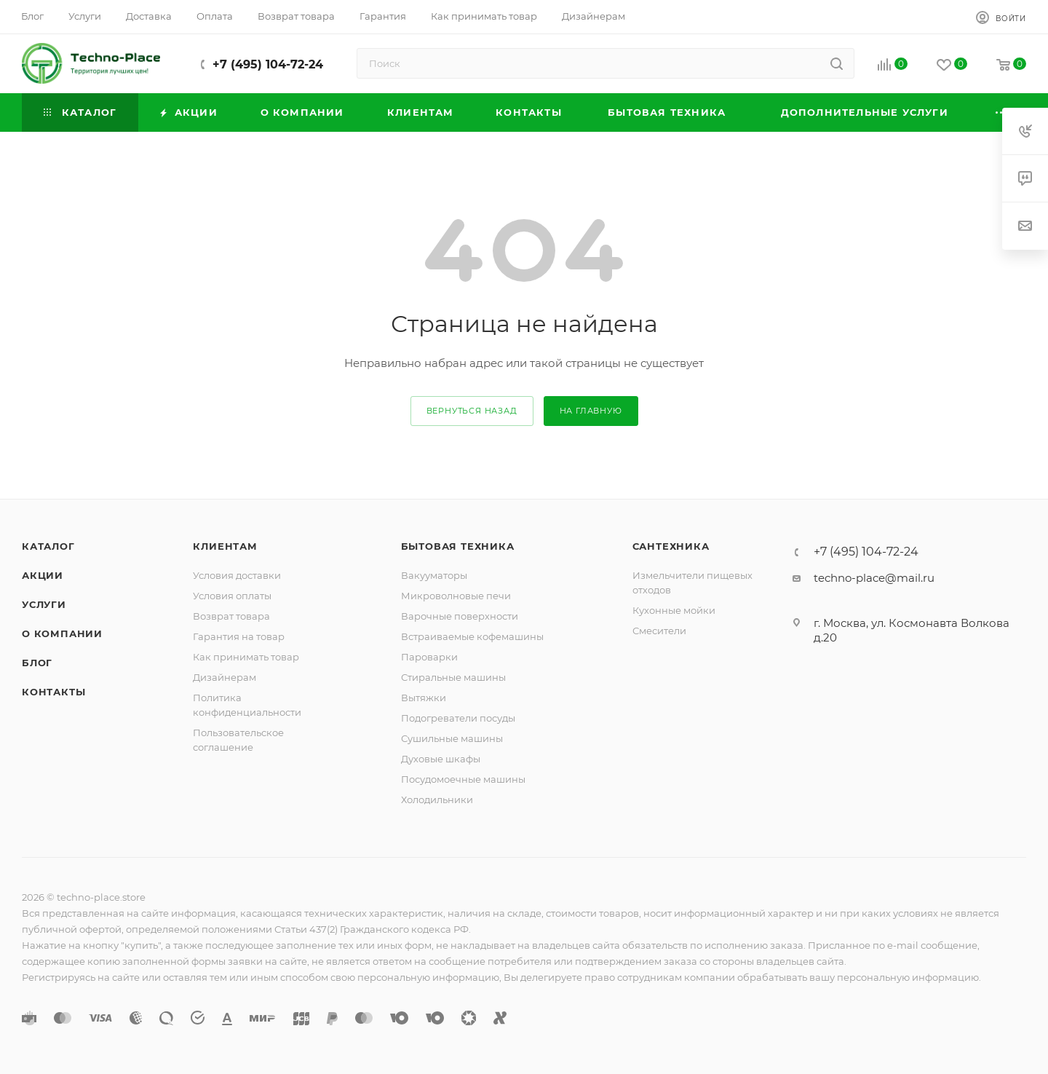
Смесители (659, 630)
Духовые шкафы (440, 759)
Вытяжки (423, 697)
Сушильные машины (452, 738)
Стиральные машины (453, 677)
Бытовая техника (458, 546)
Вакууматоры (434, 575)
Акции (42, 575)
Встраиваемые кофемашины (472, 636)
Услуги (44, 604)
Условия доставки (237, 575)
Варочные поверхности (459, 616)
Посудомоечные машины (463, 779)
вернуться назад (471, 411)
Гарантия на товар (239, 636)
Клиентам (225, 546)
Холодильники (437, 799)
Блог (37, 662)
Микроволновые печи (456, 595)
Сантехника (671, 546)
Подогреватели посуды (458, 718)
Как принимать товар (246, 657)
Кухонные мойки (673, 610)
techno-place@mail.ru (874, 578)
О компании (62, 633)
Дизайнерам (224, 677)
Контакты (53, 692)
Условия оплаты (232, 595)
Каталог (48, 546)
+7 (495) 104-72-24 (268, 64)
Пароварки (429, 657)
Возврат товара (231, 616)
